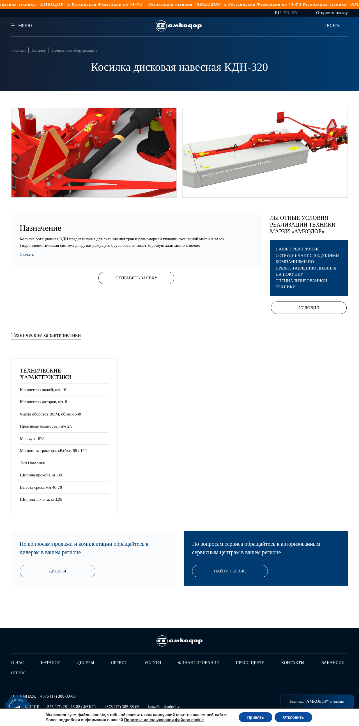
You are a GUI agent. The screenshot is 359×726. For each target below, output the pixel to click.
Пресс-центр (250, 662)
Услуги (152, 662)
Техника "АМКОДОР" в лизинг (317, 701)
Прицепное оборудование (74, 50)
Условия (309, 308)
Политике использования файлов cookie (164, 720)
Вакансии (332, 662)
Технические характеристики (46, 335)
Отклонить (293, 717)
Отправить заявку (332, 12)
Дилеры (57, 571)
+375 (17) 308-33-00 (57, 696)
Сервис (119, 662)
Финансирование (198, 662)
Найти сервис (230, 571)
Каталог (38, 50)
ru (278, 12)
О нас (17, 662)
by (295, 12)
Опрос (18, 673)
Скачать (27, 254)
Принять (255, 717)
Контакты (293, 662)
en (286, 12)
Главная (18, 50)
